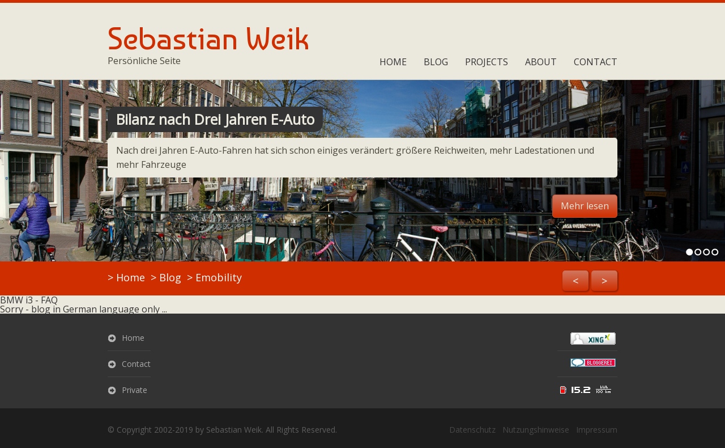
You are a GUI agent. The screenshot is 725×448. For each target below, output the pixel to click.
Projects (486, 62)
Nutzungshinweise (535, 429)
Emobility (218, 277)
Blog (436, 62)
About (541, 62)
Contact (595, 62)
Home (393, 62)
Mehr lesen (585, 206)
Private (134, 389)
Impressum (596, 429)
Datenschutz (472, 429)
